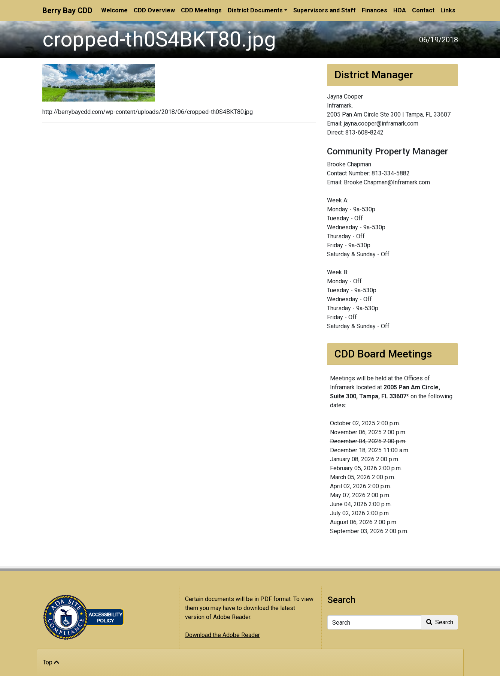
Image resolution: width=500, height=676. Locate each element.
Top (51, 662)
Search (439, 622)
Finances (374, 10)
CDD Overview (154, 10)
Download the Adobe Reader (222, 635)
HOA (399, 10)
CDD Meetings (201, 10)
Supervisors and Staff (324, 10)
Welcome (114, 10)
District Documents (255, 10)
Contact (423, 10)
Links (447, 10)
